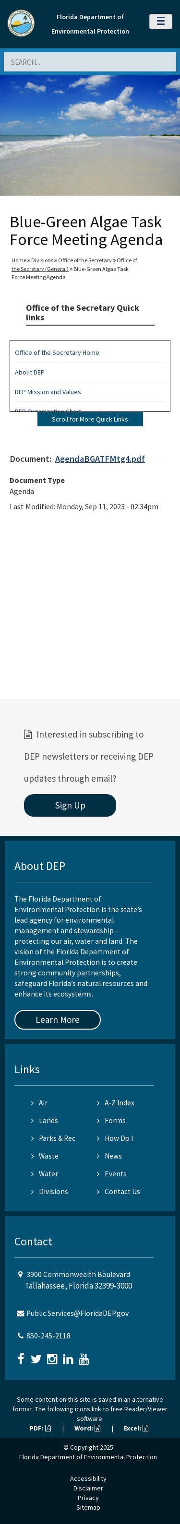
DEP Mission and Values (48, 391)
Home (19, 260)
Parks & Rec (53, 1138)
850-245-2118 (48, 1335)
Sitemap (88, 1507)
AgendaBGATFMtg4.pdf (100, 458)
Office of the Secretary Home (57, 352)
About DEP (30, 372)
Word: (87, 1428)
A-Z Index (115, 1102)
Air (39, 1102)
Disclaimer (88, 1488)
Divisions (42, 260)
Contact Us (118, 1191)
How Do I (115, 1138)
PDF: (40, 1428)
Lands (44, 1120)
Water (44, 1173)
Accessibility (88, 1478)
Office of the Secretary (85, 260)
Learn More (58, 1019)
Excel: (136, 1428)
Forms (111, 1120)
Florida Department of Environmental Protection (88, 1457)
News (109, 1156)
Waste (45, 1156)
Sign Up (70, 805)
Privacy (88, 1497)
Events (112, 1173)
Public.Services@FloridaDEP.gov (77, 1313)
